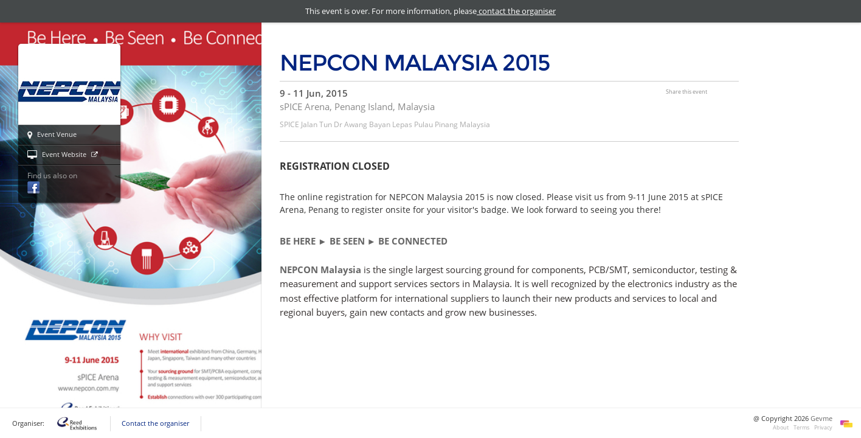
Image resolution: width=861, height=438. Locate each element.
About (781, 427)
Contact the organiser (155, 423)
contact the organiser (516, 10)
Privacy (823, 427)
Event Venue (52, 135)
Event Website (62, 155)
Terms (801, 427)
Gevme (821, 418)
